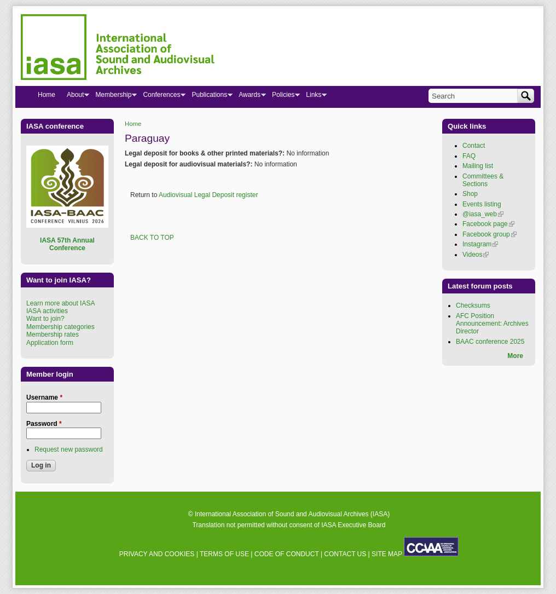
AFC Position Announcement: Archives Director (492, 324)
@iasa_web (482, 214)
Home (133, 123)
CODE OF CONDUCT (286, 554)
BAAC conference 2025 (490, 341)
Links (313, 97)
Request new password (68, 449)
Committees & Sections (482, 180)
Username (44, 397)
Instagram (480, 244)
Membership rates (52, 334)
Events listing (481, 204)
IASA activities (47, 311)
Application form (49, 343)
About (75, 97)
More (515, 356)
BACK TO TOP (152, 237)
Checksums (473, 305)
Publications (209, 97)
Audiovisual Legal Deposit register (208, 195)
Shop (470, 194)
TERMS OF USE (224, 554)
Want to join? (45, 318)
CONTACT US (345, 554)
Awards (249, 97)
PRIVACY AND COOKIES (157, 554)
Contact (473, 145)
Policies (283, 97)
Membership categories (60, 327)
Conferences (161, 97)
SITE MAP (387, 554)
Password (44, 424)
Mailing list (477, 166)
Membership (113, 97)
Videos (475, 254)
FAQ (469, 156)
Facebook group (489, 234)
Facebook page (488, 224)
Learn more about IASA (60, 303)
